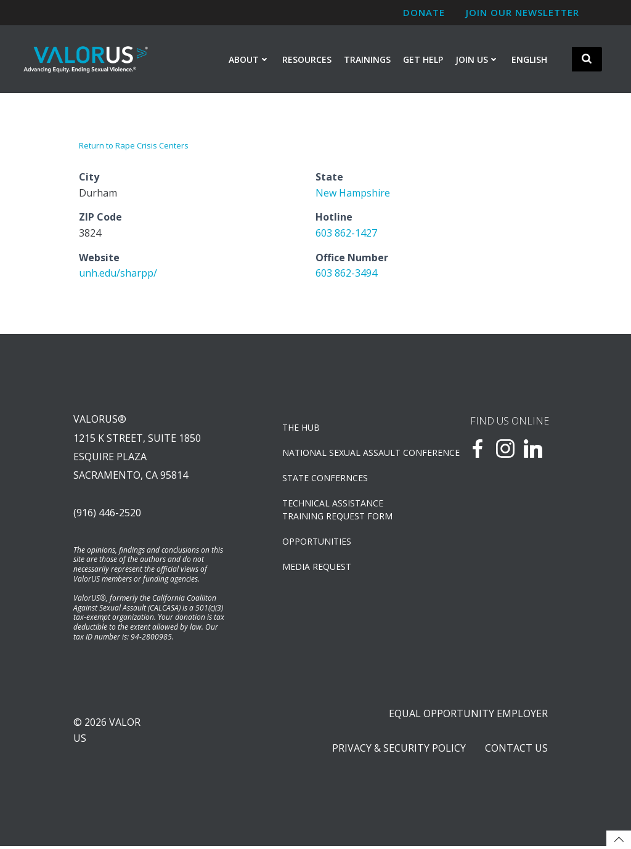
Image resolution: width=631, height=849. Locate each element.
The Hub (301, 428)
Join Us (477, 59)
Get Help (423, 59)
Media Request (317, 568)
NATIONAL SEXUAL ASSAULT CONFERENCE (345, 454)
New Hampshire (353, 193)
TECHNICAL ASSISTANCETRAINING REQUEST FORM (338, 510)
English (529, 59)
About (249, 59)
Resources (307, 59)
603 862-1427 (346, 233)
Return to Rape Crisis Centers (134, 146)
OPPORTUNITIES (317, 542)
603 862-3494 (346, 273)
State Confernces (325, 479)
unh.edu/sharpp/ (118, 273)
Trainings (367, 59)
